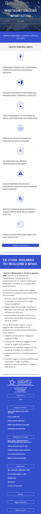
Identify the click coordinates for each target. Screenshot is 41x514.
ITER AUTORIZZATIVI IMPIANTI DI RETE (16, 454)
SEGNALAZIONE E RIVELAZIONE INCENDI (16, 428)
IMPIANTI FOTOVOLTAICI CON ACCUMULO (17, 458)
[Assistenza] (20, 466)
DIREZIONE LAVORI (12, 478)
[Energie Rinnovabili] (20, 437)
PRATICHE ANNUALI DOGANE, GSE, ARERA (17, 474)
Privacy (20, 399)
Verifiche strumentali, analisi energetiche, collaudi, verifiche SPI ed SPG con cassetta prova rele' (19, 211)
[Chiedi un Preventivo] (20, 245)
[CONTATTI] (20, 395)
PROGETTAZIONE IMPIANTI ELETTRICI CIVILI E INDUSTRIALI (18, 411)
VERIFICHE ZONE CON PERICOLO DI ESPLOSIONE (18, 424)
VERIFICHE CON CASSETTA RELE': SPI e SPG (18, 446)
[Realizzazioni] (20, 510)
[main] (20, 13)
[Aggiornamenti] (20, 502)
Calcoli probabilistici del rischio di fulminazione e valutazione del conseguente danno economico (20, 186)
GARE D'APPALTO (11, 482)
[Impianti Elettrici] (20, 407)
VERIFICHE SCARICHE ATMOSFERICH (16, 420)
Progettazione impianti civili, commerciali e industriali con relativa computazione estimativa (20, 69)
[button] (2, 2)
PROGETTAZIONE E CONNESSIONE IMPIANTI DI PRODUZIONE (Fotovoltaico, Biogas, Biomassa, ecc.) (19, 441)
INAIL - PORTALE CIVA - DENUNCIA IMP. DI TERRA (19, 470)
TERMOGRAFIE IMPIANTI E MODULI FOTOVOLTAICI (19, 450)
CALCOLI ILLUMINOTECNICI (14, 416)
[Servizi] (20, 494)
